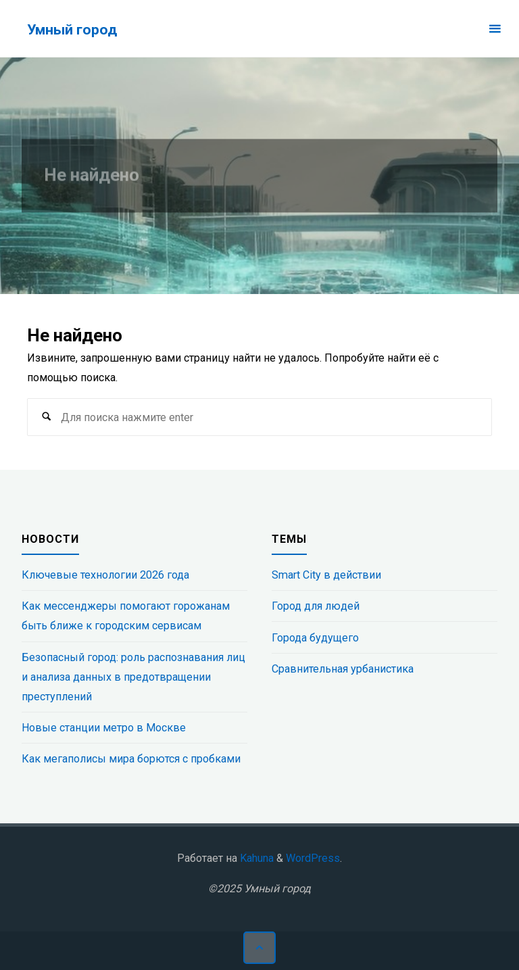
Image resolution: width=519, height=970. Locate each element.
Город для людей (316, 606)
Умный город (72, 29)
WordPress (313, 858)
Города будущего (315, 637)
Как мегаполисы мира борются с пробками (131, 758)
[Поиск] (46, 417)
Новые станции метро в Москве (104, 727)
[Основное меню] (494, 28)
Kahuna (255, 858)
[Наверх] (259, 947)
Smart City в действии (326, 574)
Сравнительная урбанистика (343, 668)
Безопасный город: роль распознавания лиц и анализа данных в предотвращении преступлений (133, 677)
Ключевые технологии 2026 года (105, 574)
